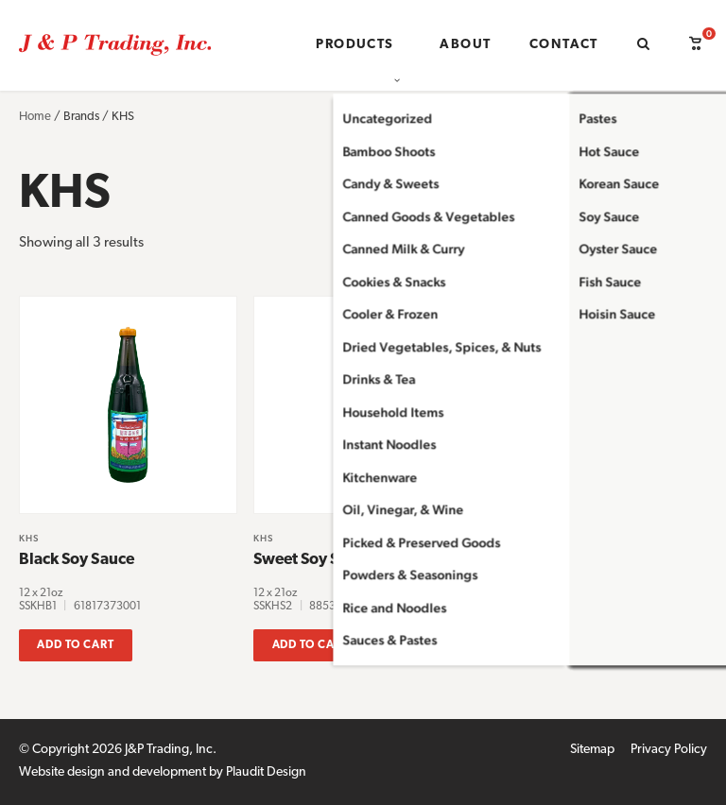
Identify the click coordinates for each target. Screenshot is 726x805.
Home (35, 117)
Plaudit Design (266, 772)
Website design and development (112, 772)
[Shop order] (611, 258)
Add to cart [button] (75, 645)
